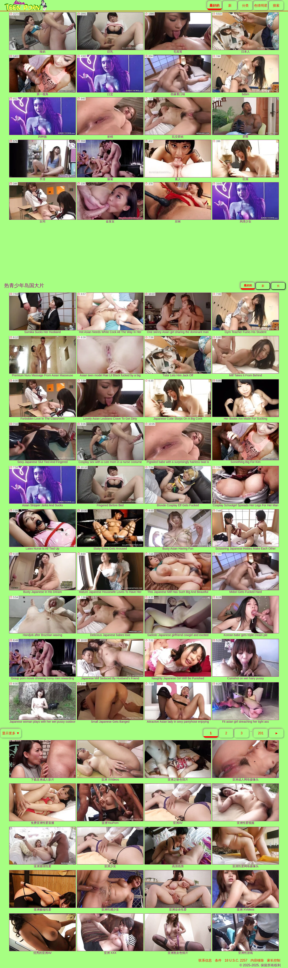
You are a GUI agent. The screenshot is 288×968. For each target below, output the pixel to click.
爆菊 (110, 160)
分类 (245, 5)
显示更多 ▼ (11, 733)
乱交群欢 (178, 117)
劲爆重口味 (178, 75)
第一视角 (42, 75)
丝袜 (178, 202)
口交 (110, 75)
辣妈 (42, 32)
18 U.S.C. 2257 (236, 960)
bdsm (245, 75)
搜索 (276, 5)
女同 (42, 202)
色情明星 (260, 5)
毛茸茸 (178, 32)
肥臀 (245, 117)
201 (261, 733)
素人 (178, 160)
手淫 (42, 160)
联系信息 (205, 960)
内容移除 (257, 960)
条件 (218, 960)
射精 (110, 117)
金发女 (110, 202)
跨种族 (42, 117)
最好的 (248, 285)
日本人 (245, 32)
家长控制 (273, 960)
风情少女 (245, 202)
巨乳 (110, 32)
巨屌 (245, 160)
